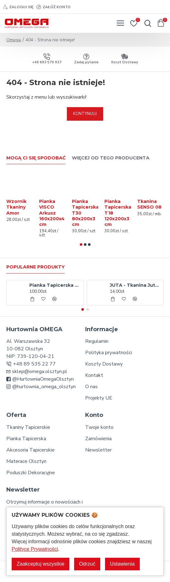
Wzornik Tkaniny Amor (16, 207)
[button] (81, 244)
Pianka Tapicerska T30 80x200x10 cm (55, 285)
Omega (13, 40)
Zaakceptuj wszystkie (40, 564)
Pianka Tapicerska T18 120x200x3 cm (117, 213)
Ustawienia (122, 564)
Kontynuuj (85, 114)
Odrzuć (87, 564)
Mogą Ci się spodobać (36, 158)
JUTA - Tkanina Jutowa (135, 285)
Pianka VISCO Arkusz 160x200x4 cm (52, 213)
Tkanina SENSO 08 (149, 204)
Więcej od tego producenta (110, 158)
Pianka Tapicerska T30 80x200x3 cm (85, 213)
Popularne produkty (35, 267)
